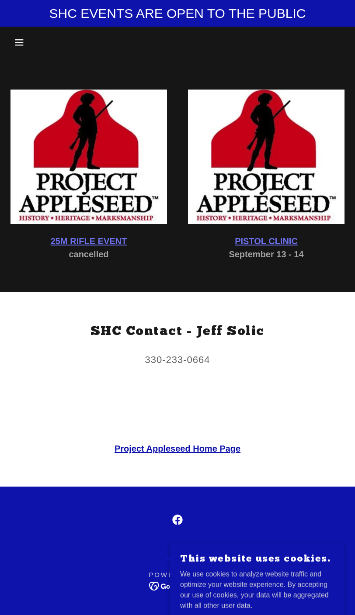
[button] (17, 42)
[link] (177, 520)
